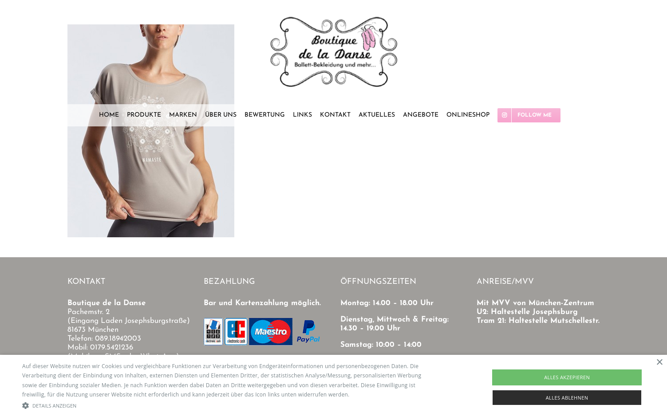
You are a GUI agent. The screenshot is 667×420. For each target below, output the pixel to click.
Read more (365, 394)
